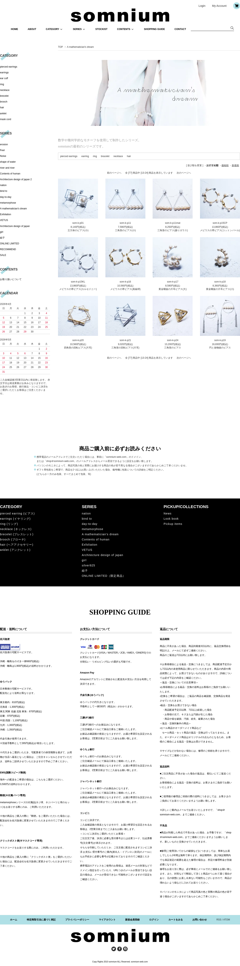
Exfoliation (5, 214)
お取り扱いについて (11, 279)
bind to (3, 191)
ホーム (13, 919)
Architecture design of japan (15, 226)
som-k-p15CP (220, 223)
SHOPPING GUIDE (154, 29)
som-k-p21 (125, 340)
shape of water (8, 161)
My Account (219, 5)
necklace (118, 156)
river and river (7, 167)
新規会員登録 (132, 919)
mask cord (5, 119)
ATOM (226, 919)
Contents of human (10, 173)
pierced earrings (68, 156)
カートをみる (175, 919)
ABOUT (32, 29)
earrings (4, 72)
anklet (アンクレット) (15, 549)
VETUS (4, 220)
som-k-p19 (220, 340)
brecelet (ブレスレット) (16, 534)
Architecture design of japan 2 (16, 179)
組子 (2, 237)
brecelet (4, 96)
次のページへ (184, 172)
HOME (14, 29)
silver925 (88, 565)
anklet (3, 113)
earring (85, 156)
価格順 (225, 165)
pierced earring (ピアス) (17, 513)
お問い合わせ (199, 919)
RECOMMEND (8, 249)
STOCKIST (101, 29)
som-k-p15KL (78, 281)
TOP (60, 47)
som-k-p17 (172, 281)
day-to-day (5, 197)
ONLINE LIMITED (9, 243)
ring (95, 156)
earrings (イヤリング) (15, 518)
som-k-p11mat (172, 223)
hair (129, 156)
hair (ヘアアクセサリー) (16, 544)
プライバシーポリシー (77, 919)
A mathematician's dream (80, 47)
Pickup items (173, 523)
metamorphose (8, 202)
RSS (218, 919)
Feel (2, 150)
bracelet (105, 156)
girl (1, 232)
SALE (3, 255)
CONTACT (180, 29)
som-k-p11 (125, 223)
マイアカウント (107, 919)
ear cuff (4, 78)
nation (3, 185)
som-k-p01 (78, 223)
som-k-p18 (220, 281)
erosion (4, 144)
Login (202, 5)
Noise (3, 156)
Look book (171, 518)
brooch (3, 101)
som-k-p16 (125, 281)
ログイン (154, 919)
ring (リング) (9, 523)
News (168, 513)
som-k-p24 (172, 340)
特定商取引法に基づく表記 (41, 919)
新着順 (235, 165)
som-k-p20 (78, 340)
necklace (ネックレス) (16, 529)
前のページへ (114, 172)
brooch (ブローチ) (13, 539)
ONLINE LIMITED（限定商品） (104, 575)
